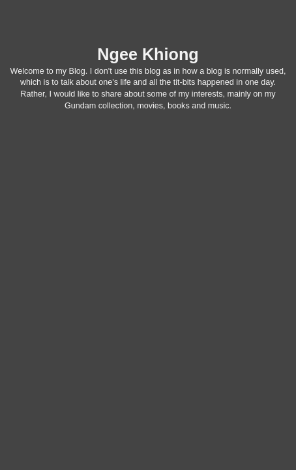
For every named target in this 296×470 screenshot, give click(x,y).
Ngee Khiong (147, 54)
